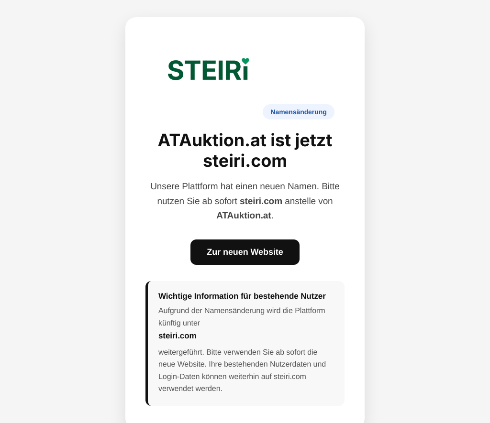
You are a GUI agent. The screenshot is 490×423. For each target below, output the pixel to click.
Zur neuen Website (245, 252)
